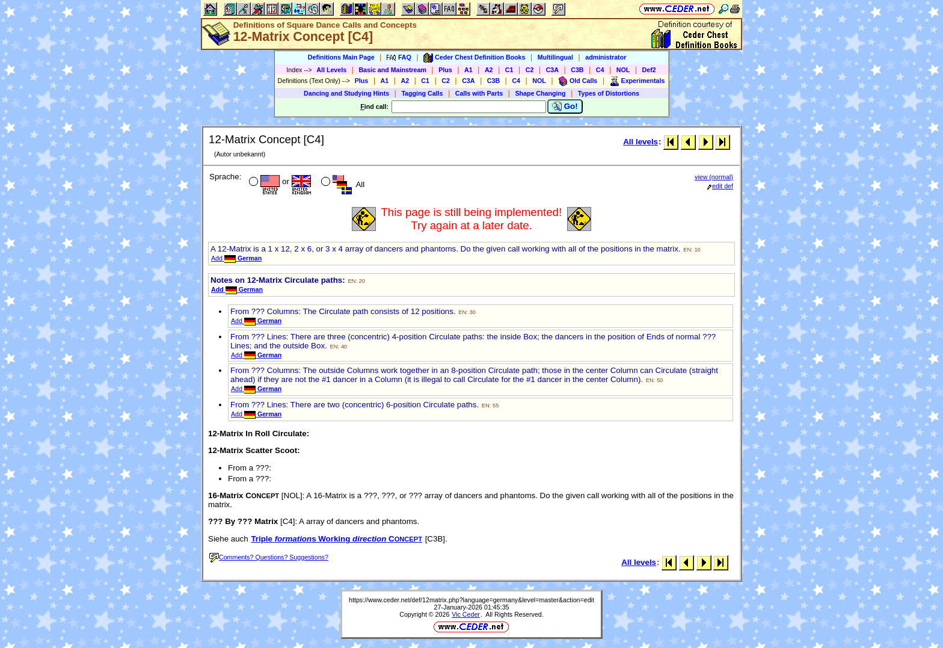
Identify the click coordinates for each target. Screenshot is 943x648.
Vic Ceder (466, 614)
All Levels (331, 69)
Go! (565, 106)
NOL (623, 69)
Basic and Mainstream (392, 69)
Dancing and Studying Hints (346, 93)
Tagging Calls (422, 93)
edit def (720, 186)
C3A (552, 69)
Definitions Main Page (341, 57)
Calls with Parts (479, 93)
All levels (640, 141)
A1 (468, 69)
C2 (530, 69)
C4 (600, 69)
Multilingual (555, 57)
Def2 (649, 69)
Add (236, 258)
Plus (445, 69)
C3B (577, 69)
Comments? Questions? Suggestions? (268, 557)
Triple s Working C (336, 538)
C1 (509, 69)
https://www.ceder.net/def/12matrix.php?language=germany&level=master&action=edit (471, 599)
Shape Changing (540, 93)
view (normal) (714, 177)
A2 (489, 69)
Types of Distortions (608, 93)
